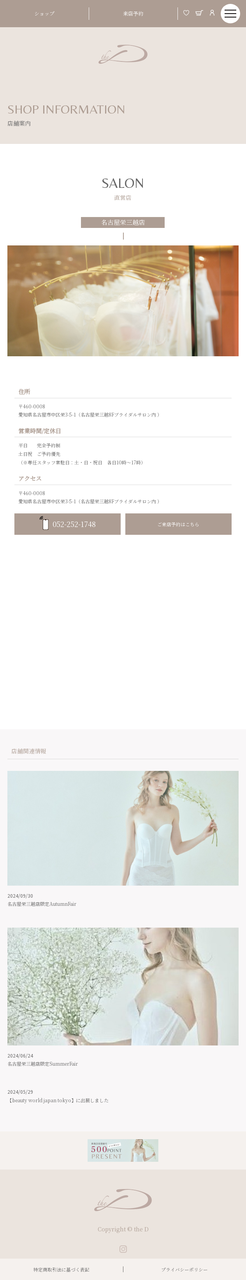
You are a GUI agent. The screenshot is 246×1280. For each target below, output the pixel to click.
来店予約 (133, 13)
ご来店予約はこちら (178, 524)
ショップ (44, 13)
